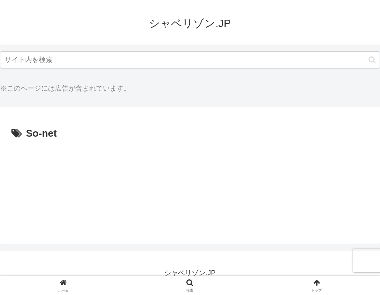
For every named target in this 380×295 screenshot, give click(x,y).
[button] (372, 60)
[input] (190, 60)
